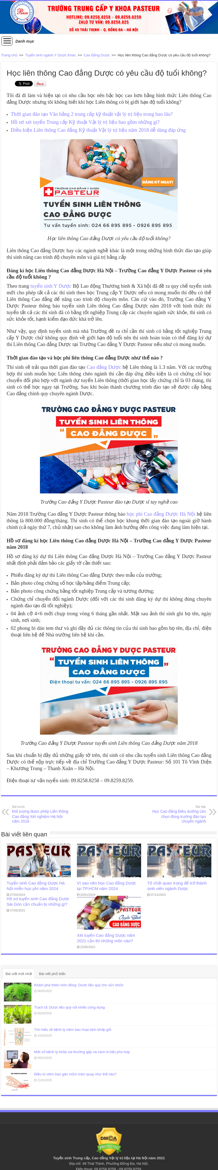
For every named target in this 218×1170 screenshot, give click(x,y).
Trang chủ (9, 55)
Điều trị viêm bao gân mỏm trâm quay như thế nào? (75, 1074)
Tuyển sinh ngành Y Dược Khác (50, 55)
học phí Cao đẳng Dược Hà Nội (161, 514)
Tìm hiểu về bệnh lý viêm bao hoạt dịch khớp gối (72, 1030)
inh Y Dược (58, 286)
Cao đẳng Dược (104, 367)
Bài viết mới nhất (19, 974)
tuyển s (38, 286)
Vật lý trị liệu (119, 1158)
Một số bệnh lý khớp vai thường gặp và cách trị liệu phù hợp (82, 1052)
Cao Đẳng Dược (97, 55)
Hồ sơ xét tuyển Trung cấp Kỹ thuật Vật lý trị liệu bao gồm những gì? (85, 122)
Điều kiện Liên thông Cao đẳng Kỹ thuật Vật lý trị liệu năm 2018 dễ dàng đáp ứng (98, 130)
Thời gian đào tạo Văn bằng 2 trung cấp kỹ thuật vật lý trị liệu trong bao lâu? (92, 114)
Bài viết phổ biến (52, 974)
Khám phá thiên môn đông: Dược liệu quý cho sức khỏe (78, 985)
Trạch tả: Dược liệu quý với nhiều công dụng (69, 1007)
